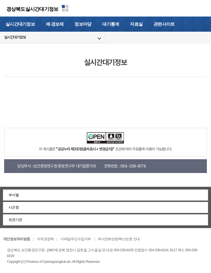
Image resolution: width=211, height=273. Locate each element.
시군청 (14, 207)
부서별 (14, 195)
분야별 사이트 (65, 8)
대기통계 (110, 24)
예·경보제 (55, 24)
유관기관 (15, 220)
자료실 (136, 24)
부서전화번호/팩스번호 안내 (119, 239)
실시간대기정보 (20, 24)
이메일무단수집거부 (75, 239)
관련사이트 (164, 24)
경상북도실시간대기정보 (32, 9)
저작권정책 (45, 239)
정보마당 (82, 24)
